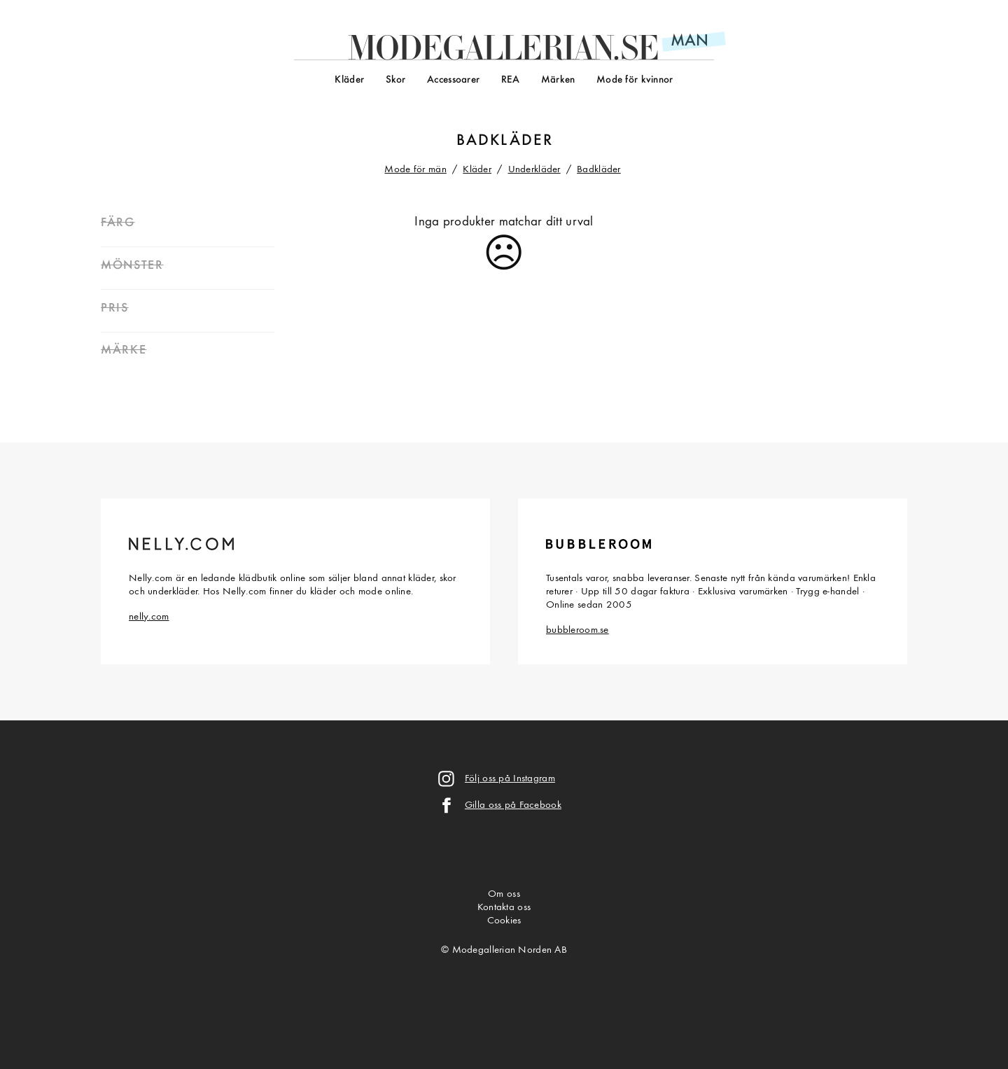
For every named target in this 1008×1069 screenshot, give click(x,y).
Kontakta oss (504, 907)
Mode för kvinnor (634, 80)
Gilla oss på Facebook (513, 805)
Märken (558, 80)
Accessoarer (453, 80)
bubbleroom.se (577, 630)
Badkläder (599, 170)
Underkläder (534, 170)
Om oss (504, 894)
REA (510, 80)
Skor (396, 80)
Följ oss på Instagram (510, 779)
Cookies (504, 921)
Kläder (349, 80)
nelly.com (149, 617)
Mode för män (415, 170)
